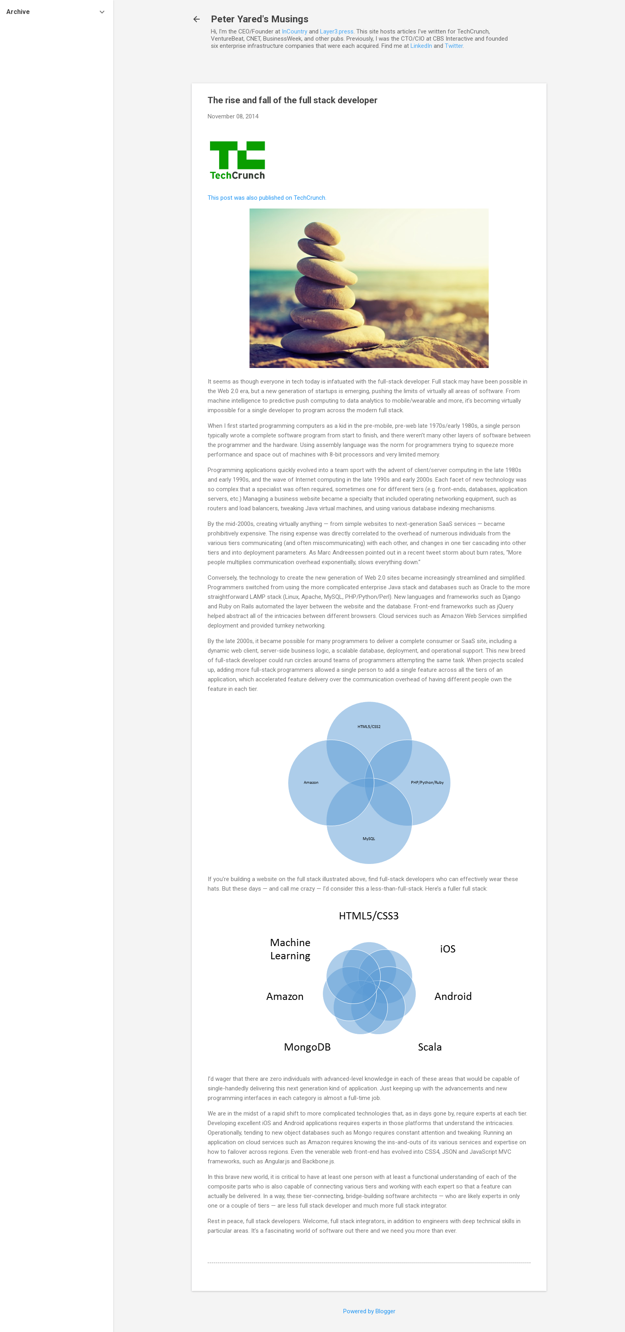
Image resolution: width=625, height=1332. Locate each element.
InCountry (294, 31)
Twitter (454, 45)
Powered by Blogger (369, 1311)
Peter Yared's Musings (260, 19)
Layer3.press (337, 31)
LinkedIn (421, 45)
